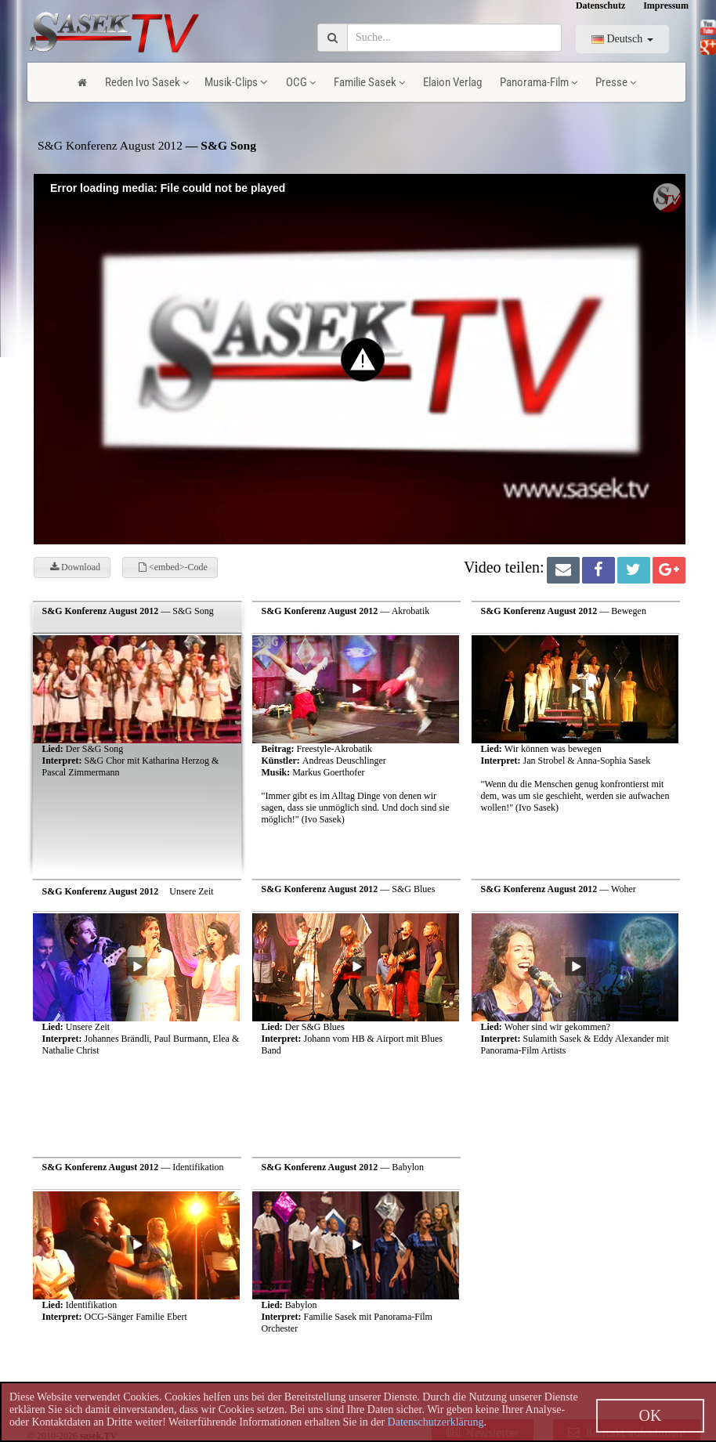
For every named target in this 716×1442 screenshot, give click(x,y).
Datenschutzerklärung (436, 1422)
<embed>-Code (173, 567)
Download (75, 567)
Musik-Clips (236, 82)
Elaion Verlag (452, 82)
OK (650, 1415)
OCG (301, 82)
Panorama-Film (538, 82)
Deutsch (622, 39)
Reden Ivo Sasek (147, 82)
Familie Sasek (369, 82)
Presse (615, 82)
